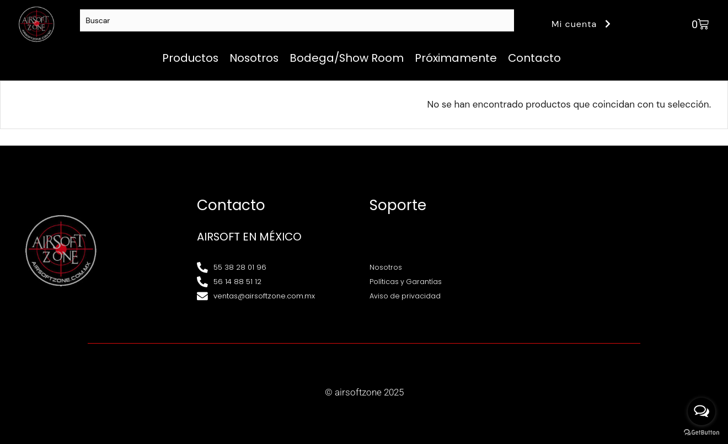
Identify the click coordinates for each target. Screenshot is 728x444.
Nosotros (254, 58)
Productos (190, 58)
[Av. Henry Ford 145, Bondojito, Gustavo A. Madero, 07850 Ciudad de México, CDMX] (623, 250)
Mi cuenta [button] (583, 24)
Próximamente (456, 58)
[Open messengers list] (701, 411)
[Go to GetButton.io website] (701, 432)
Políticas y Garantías (406, 281)
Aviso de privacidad (406, 296)
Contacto (534, 58)
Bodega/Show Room (347, 58)
